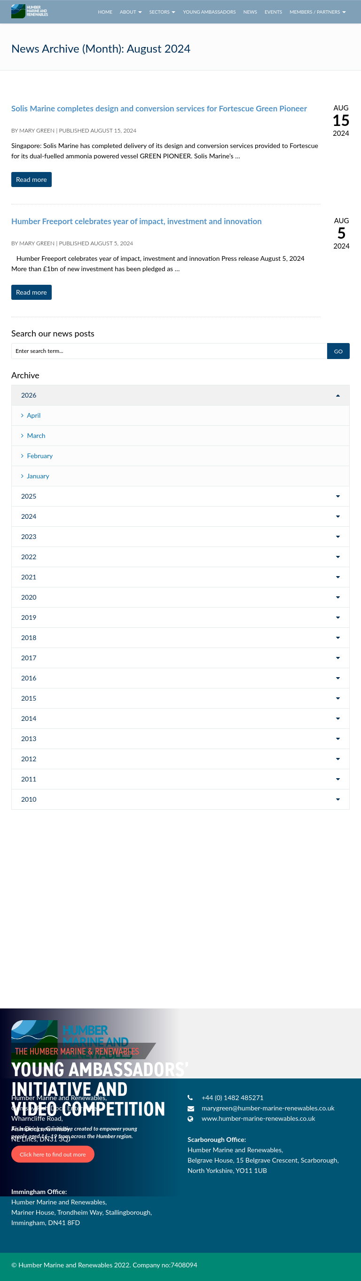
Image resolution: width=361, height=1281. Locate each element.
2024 (28, 516)
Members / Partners (318, 12)
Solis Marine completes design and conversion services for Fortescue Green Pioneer (159, 108)
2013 (28, 738)
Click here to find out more (53, 1154)
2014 (28, 718)
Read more (31, 179)
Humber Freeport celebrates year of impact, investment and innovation (136, 221)
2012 (28, 759)
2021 (28, 577)
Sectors (162, 12)
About (131, 12)
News (250, 12)
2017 (28, 658)
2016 (28, 678)
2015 (28, 698)
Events (273, 12)
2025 (28, 496)
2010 (28, 799)
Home (105, 12)
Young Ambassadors (209, 12)
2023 (28, 536)
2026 (28, 395)
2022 (28, 557)
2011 (28, 779)
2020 (28, 597)
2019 (28, 617)
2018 (28, 637)
